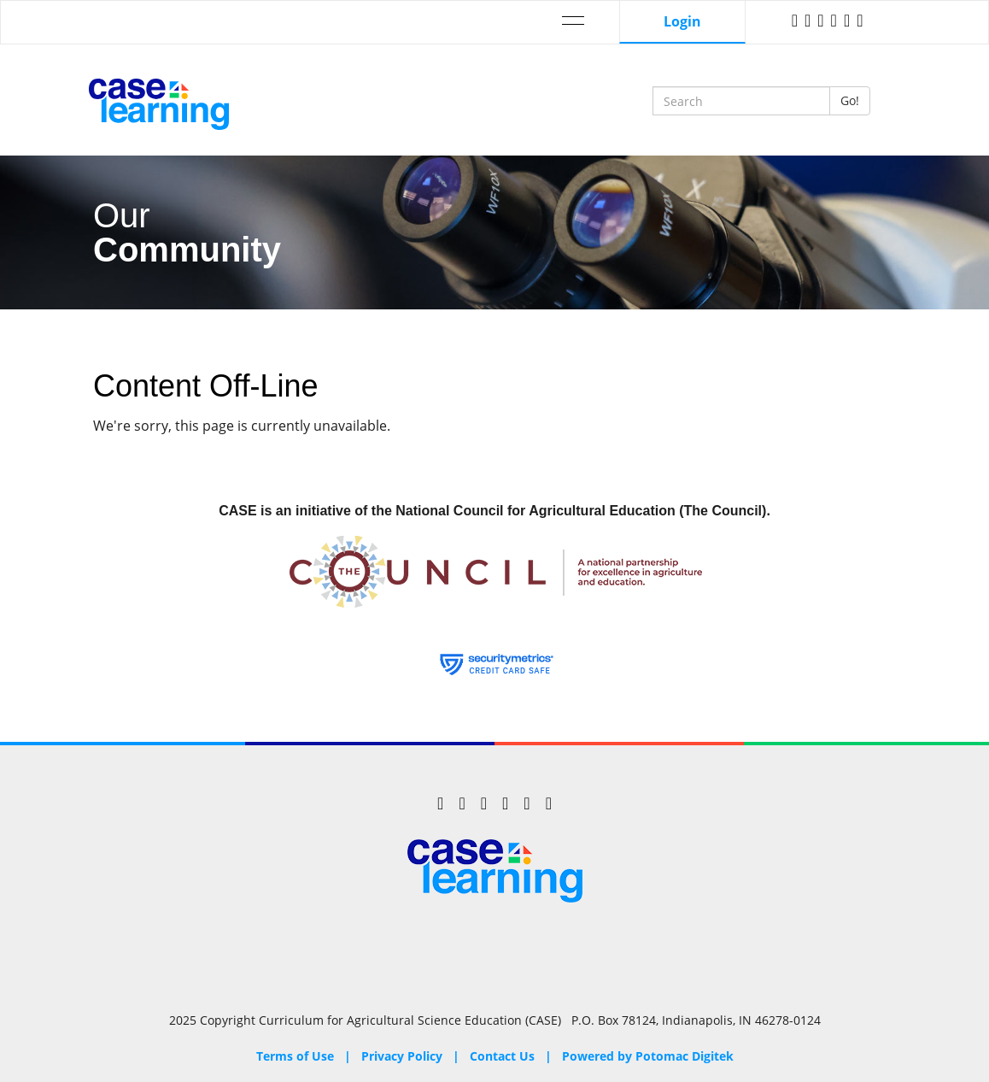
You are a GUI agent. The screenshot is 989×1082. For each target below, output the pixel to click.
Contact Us (502, 1056)
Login (682, 21)
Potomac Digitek (684, 1056)
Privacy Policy (401, 1056)
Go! (849, 100)
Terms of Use (295, 1056)
